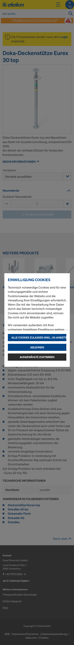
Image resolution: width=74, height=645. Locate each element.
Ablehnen (37, 347)
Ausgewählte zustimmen (37, 357)
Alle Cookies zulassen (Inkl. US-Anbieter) (38, 337)
